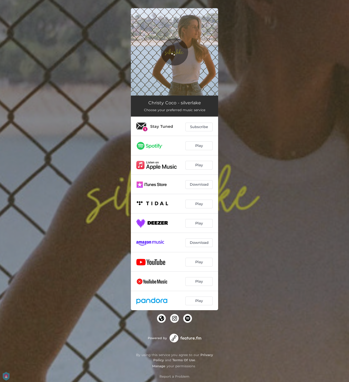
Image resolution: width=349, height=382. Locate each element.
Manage (159, 366)
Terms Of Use (183, 360)
